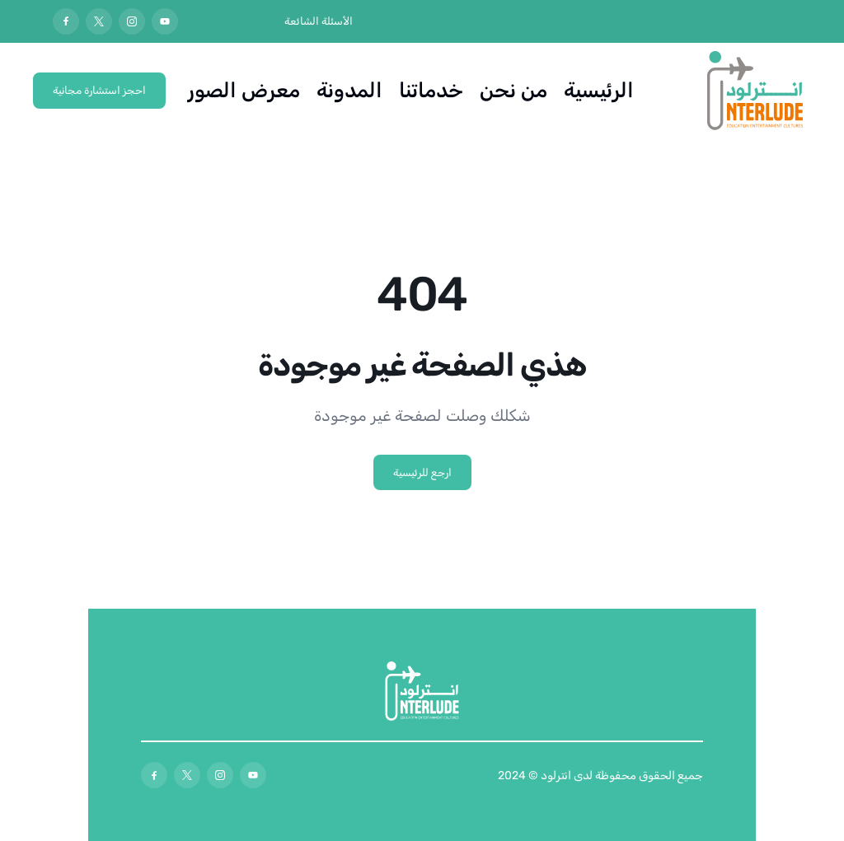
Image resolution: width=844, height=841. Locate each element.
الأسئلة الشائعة (318, 21)
